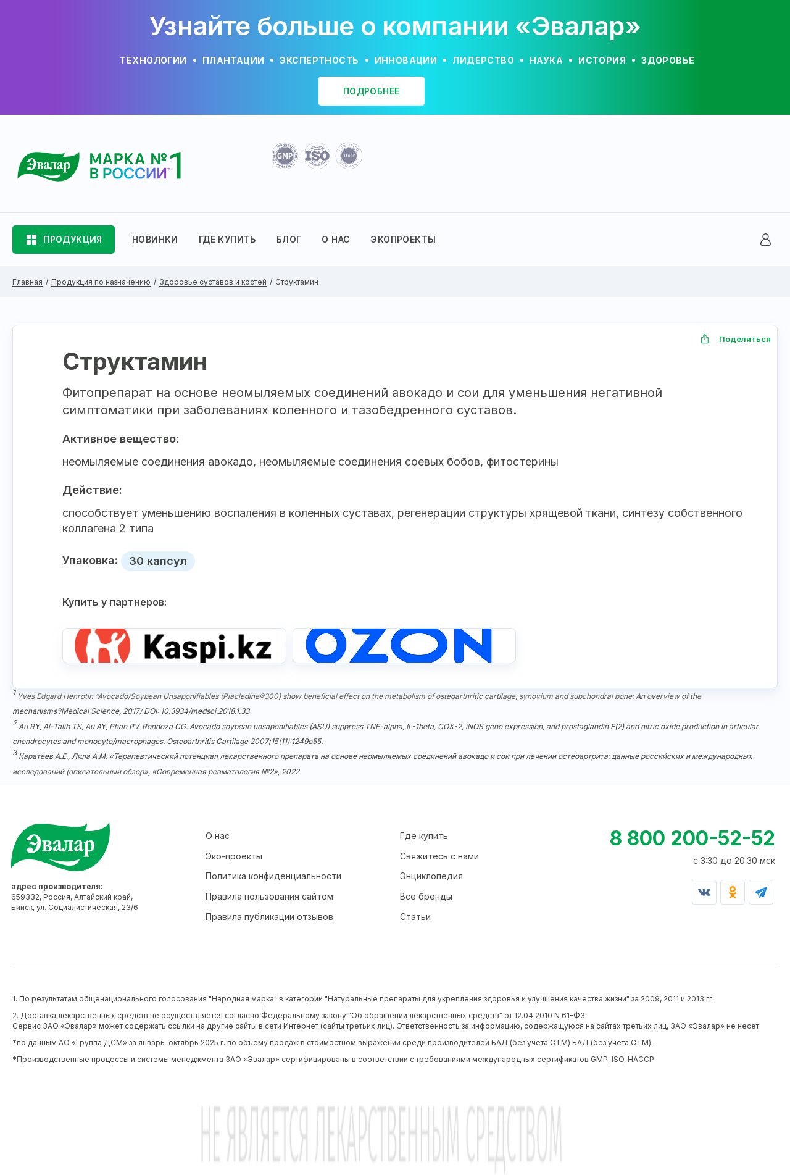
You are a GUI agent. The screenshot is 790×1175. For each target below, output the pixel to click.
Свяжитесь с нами (439, 861)
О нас (218, 841)
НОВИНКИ (155, 239)
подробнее (371, 91)
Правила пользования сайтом (269, 902)
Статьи (415, 921)
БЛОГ (289, 239)
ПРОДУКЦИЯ (72, 239)
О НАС (336, 239)
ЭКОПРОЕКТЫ (403, 239)
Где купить (424, 841)
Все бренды (426, 902)
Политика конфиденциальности (273, 881)
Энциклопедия (431, 881)
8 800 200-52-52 (692, 844)
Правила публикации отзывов (269, 921)
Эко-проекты (234, 861)
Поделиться (745, 339)
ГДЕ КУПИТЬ (227, 239)
